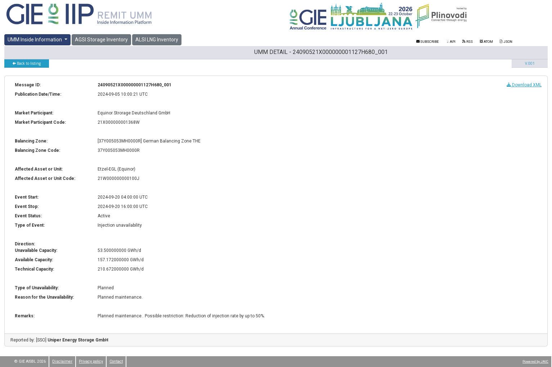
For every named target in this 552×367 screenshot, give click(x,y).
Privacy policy (91, 361)
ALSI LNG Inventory (156, 39)
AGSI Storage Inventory (101, 39)
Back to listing (27, 63)
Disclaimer (62, 361)
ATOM (486, 42)
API (450, 42)
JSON (506, 42)
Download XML (524, 84)
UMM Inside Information (35, 39)
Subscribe (427, 42)
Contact (116, 361)
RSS (467, 42)
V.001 (530, 63)
